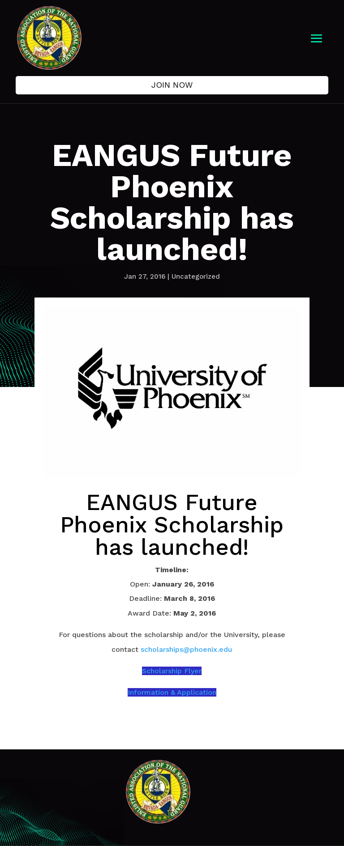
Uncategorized (196, 276)
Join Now (172, 84)
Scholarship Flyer (172, 671)
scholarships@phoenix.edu (186, 649)
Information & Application (172, 692)
